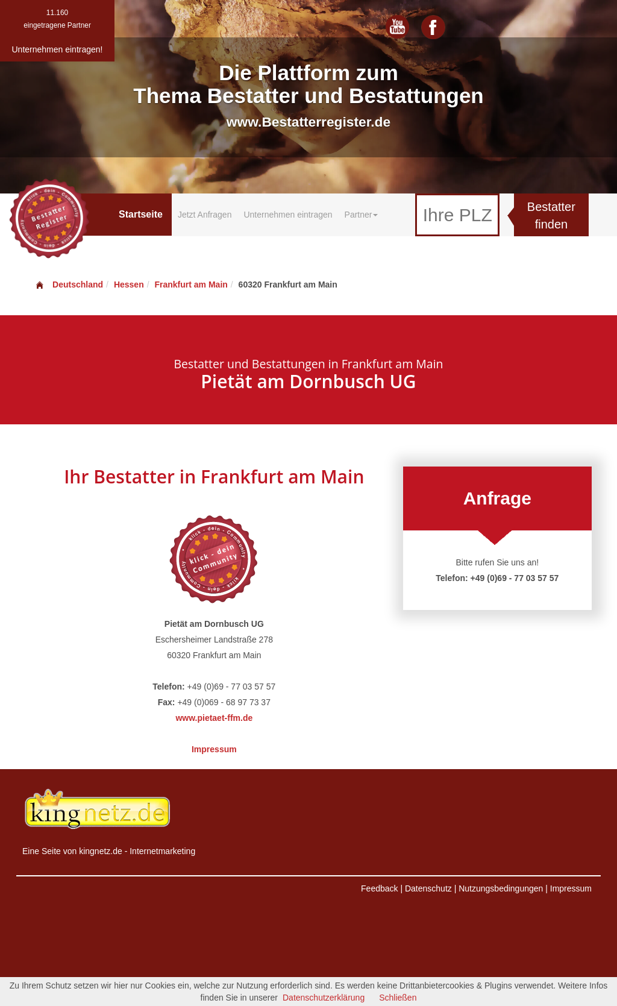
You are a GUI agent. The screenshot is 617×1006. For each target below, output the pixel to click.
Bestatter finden (551, 215)
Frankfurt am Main (190, 284)
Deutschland (68, 284)
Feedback (379, 888)
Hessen (129, 284)
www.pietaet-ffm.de (213, 718)
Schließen (397, 997)
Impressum (214, 749)
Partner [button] (361, 214)
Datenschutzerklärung (324, 997)
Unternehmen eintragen (287, 214)
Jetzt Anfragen (205, 214)
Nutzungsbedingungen (501, 888)
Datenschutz (428, 888)
